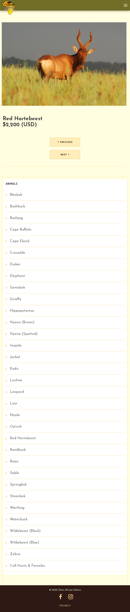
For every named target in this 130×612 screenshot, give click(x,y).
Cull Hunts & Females (27, 566)
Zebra (15, 554)
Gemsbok (17, 287)
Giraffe (15, 299)
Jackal (15, 357)
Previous (66, 142)
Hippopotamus (22, 311)
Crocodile (17, 253)
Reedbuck (18, 450)
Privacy (65, 606)
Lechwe (16, 380)
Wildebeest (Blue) (24, 542)
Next (64, 154)
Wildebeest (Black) (25, 531)
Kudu (14, 369)
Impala (15, 345)
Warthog (17, 508)
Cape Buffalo (20, 229)
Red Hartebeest (23, 438)
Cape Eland (19, 241)
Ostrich (16, 427)
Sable (14, 473)
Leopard (17, 392)
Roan (14, 461)
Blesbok (16, 195)
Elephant (17, 276)
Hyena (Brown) (22, 322)
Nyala (15, 415)
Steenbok (17, 496)
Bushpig (16, 218)
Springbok (18, 484)
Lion (13, 403)
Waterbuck (19, 519)
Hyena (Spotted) (24, 334)
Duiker (15, 264)
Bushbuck (17, 206)
